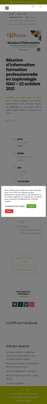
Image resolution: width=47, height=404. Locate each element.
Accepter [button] (31, 206)
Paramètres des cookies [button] (15, 206)
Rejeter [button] (9, 211)
